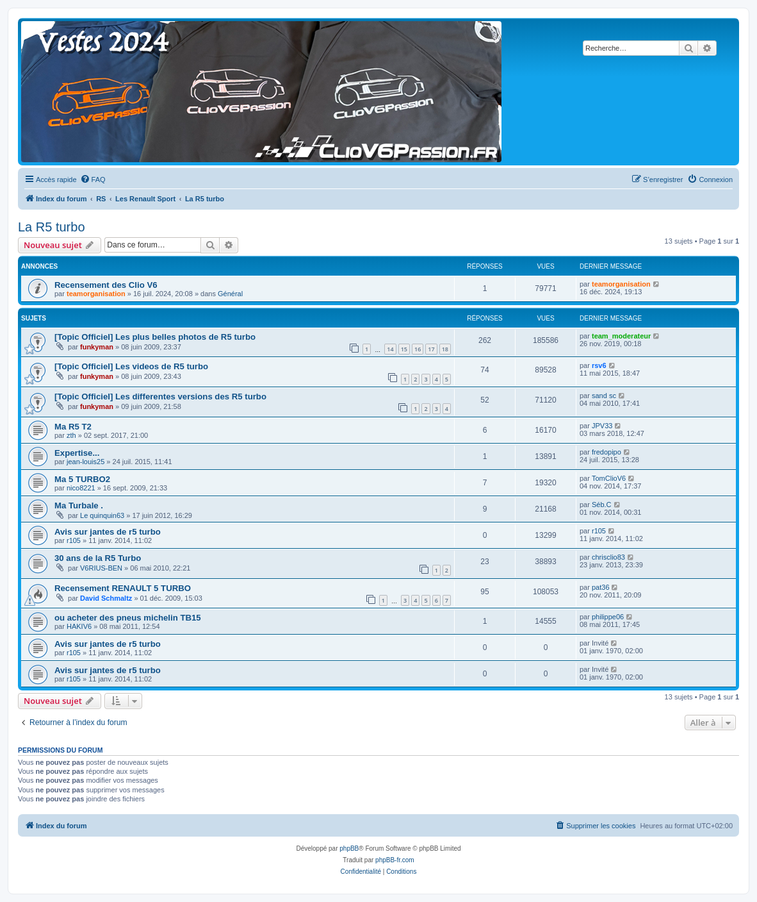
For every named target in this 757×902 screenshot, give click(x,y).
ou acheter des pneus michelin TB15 (127, 617)
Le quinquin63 (102, 515)
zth (71, 435)
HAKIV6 (79, 626)
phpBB (349, 848)
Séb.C (602, 504)
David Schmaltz (106, 598)
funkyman (96, 347)
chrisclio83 (608, 557)
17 (431, 349)
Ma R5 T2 (73, 426)
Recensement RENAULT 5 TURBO (122, 588)
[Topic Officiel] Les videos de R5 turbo (131, 366)
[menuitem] (93, 179)
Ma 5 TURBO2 (82, 479)
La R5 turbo (51, 227)
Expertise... (76, 453)
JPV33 (602, 426)
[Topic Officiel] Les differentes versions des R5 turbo (160, 396)
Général (230, 293)
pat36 (601, 587)
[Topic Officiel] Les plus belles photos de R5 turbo (155, 337)
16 (417, 349)
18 (445, 349)
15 (404, 349)
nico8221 (81, 488)
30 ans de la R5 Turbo (97, 558)
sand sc (604, 395)
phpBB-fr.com (394, 860)
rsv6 (599, 365)
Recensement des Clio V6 (106, 285)
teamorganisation (96, 293)
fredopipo (606, 452)
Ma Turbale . (78, 505)
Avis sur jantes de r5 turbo (107, 532)
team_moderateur (621, 336)
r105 (74, 540)
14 (390, 349)
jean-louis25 (85, 461)
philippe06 (608, 617)
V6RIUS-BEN (101, 568)
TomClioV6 (609, 478)
